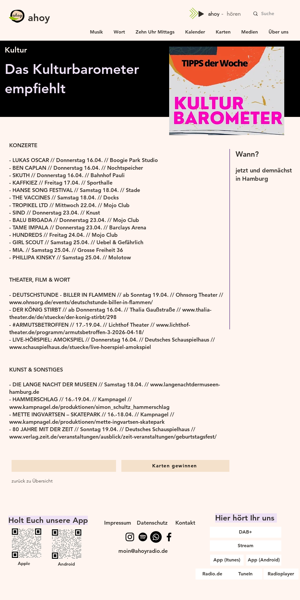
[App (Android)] (263, 560)
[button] (249, 29)
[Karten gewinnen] (175, 466)
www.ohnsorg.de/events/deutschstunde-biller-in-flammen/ (81, 302)
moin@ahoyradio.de (143, 550)
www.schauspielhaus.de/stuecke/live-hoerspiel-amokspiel (80, 347)
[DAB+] (245, 532)
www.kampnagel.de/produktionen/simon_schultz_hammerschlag (89, 407)
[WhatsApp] (156, 537)
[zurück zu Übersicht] (32, 481)
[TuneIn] (245, 574)
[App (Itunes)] (227, 560)
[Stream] (245, 545)
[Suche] (279, 13)
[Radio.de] (212, 574)
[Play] (201, 14)
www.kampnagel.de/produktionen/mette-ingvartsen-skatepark (87, 421)
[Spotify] (143, 537)
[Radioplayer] (281, 574)
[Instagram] (130, 537)
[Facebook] (169, 537)
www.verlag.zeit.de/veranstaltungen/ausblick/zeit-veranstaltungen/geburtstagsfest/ (113, 436)
